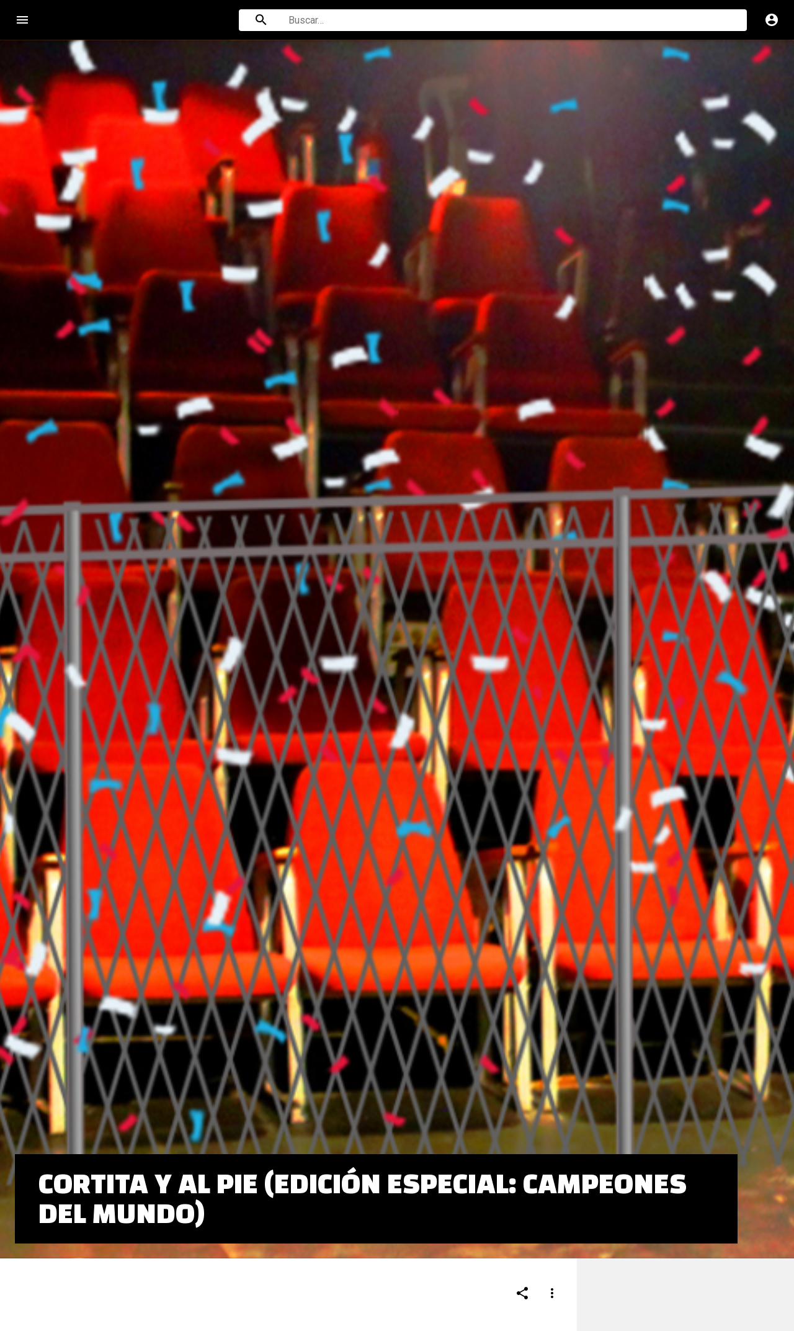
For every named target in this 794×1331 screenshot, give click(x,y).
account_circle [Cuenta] (771, 19)
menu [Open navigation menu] (22, 19)
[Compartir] (522, 1200)
